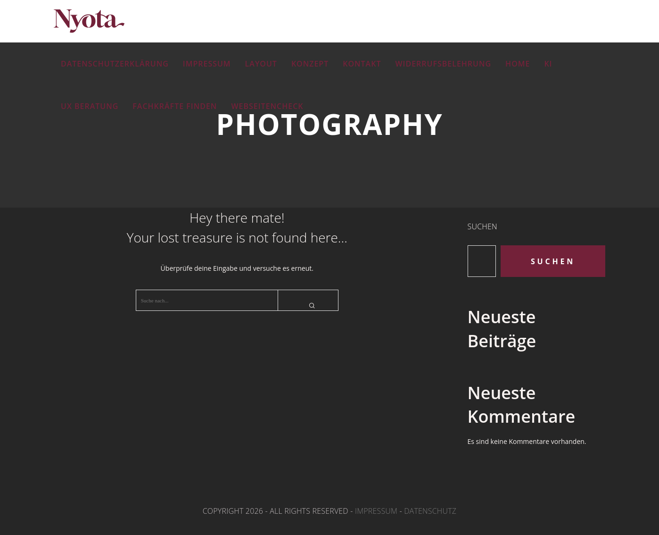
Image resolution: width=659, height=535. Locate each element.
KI (548, 64)
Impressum (207, 64)
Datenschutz (430, 511)
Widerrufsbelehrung (443, 64)
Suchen (482, 226)
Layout (261, 64)
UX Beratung (89, 106)
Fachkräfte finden (174, 106)
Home (517, 64)
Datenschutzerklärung (115, 64)
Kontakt (362, 64)
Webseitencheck (267, 106)
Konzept (310, 64)
